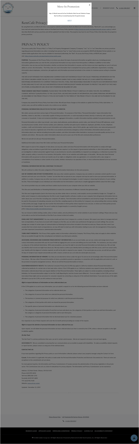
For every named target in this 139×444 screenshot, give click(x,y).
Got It (70, 20)
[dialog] (69, 222)
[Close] (89, 5)
